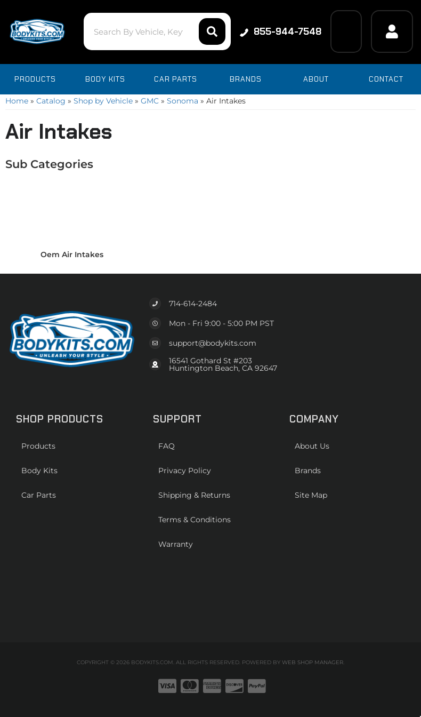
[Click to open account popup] (392, 31)
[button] (157, 31)
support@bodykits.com (212, 343)
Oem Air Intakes (72, 254)
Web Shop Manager (312, 662)
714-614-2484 (193, 303)
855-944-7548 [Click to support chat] (280, 31)
